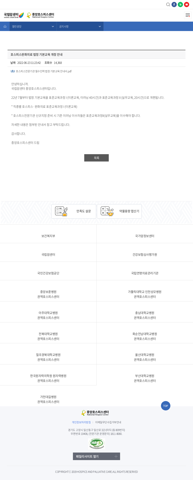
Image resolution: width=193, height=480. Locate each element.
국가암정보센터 (144, 236)
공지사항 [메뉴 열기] (63, 26)
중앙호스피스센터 (96, 413)
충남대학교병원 (144, 315)
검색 (168, 4)
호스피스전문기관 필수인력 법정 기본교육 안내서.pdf (43, 71)
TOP (165, 405)
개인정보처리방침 (81, 422)
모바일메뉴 (187, 15)
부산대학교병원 (144, 378)
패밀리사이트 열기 (87, 456)
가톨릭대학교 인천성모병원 (144, 294)
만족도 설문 (84, 211)
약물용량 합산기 (129, 211)
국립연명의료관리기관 (145, 273)
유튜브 (186, 4)
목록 (96, 157)
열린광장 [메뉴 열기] (16, 26)
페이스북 (174, 4)
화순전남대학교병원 (144, 336)
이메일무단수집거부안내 (108, 422)
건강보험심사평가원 (144, 254)
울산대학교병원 (144, 357)
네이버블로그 (180, 4)
